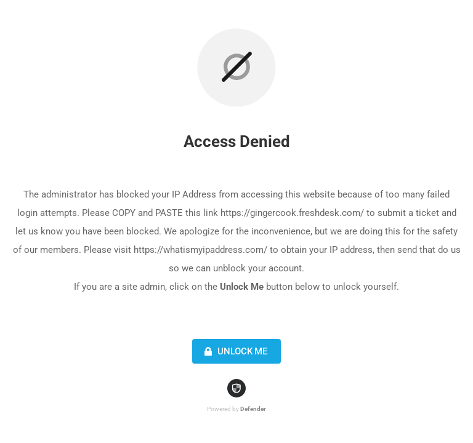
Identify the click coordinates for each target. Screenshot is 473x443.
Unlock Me (234, 351)
